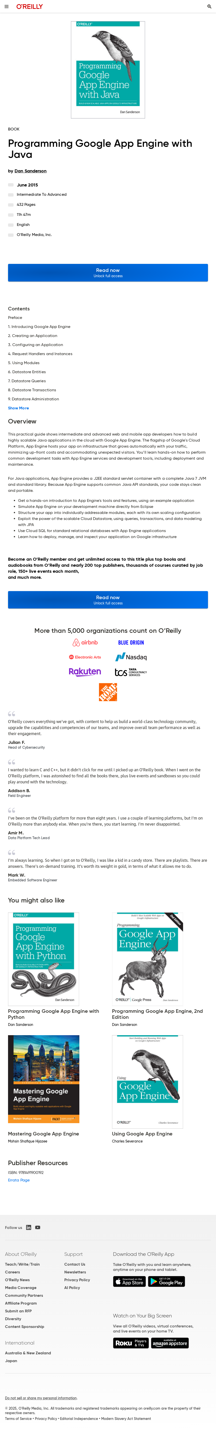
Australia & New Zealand (28, 1353)
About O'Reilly (21, 1254)
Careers (12, 1272)
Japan (11, 1360)
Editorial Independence (79, 1418)
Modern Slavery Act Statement (126, 1418)
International (19, 1343)
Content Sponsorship (24, 1326)
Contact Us (74, 1264)
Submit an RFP (18, 1311)
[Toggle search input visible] (209, 7)
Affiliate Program (21, 1303)
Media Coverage (20, 1287)
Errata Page (19, 1180)
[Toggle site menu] (7, 7)
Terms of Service (18, 1418)
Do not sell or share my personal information (41, 1398)
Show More (18, 408)
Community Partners (24, 1295)
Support (73, 1254)
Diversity (13, 1318)
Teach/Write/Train (22, 1264)
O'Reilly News (17, 1279)
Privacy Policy (77, 1279)
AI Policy (72, 1287)
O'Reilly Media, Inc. (34, 234)
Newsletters (75, 1272)
